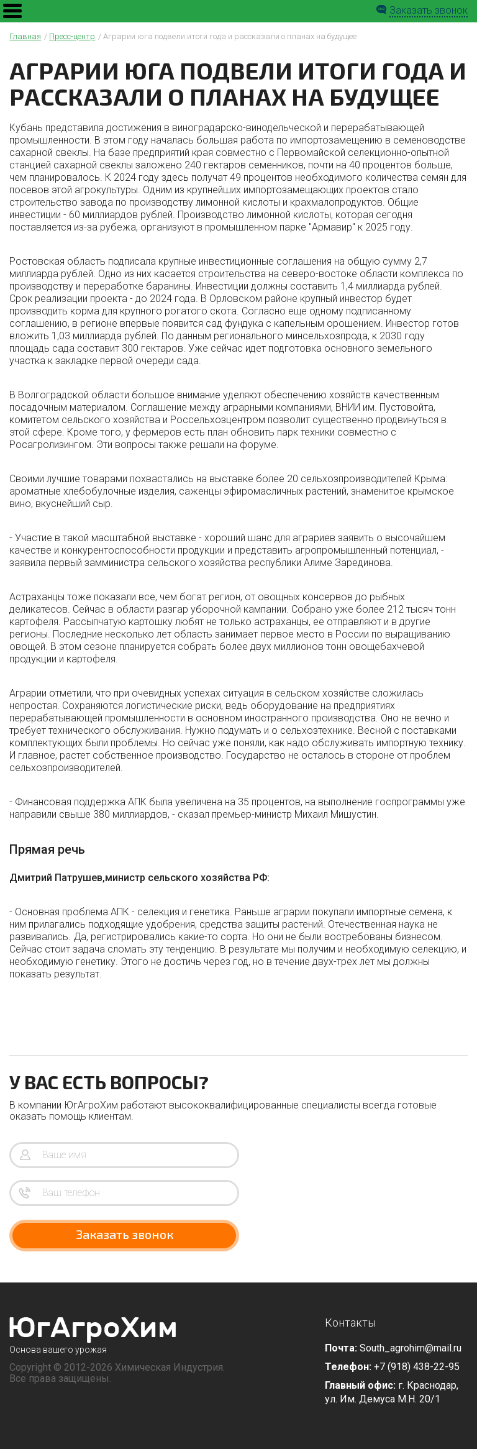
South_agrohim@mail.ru (410, 1348)
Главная (25, 36)
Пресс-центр (72, 36)
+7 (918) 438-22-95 (417, 1367)
